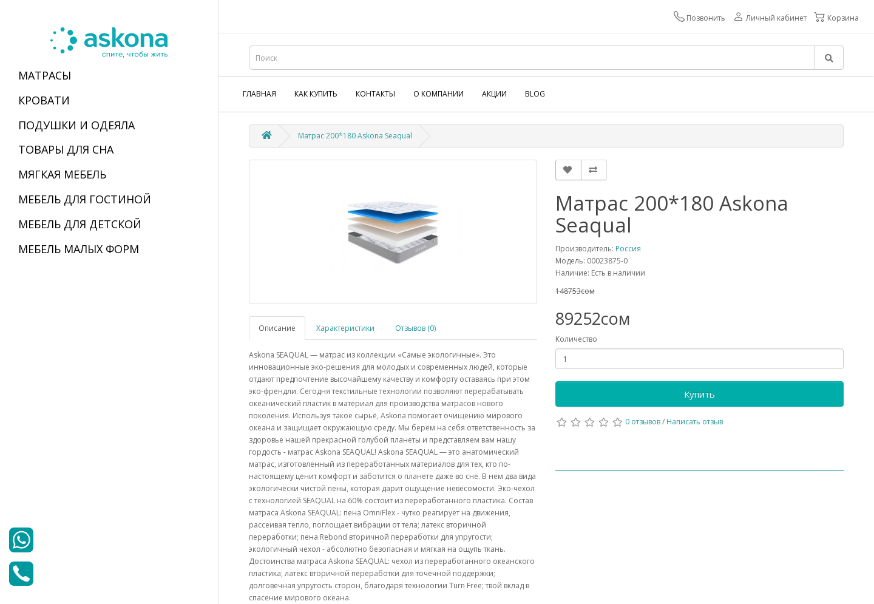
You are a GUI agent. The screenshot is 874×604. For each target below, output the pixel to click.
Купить (699, 394)
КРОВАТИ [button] (44, 100)
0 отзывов (642, 421)
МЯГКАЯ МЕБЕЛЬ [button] (62, 174)
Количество (576, 339)
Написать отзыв (694, 421)
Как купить (315, 94)
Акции (494, 94)
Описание (277, 328)
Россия (628, 248)
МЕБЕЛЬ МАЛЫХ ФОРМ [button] (78, 249)
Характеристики (345, 328)
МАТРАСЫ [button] (44, 75)
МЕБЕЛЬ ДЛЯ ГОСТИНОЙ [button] (84, 199)
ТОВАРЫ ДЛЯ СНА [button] (65, 149)
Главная (259, 94)
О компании (438, 94)
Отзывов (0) (415, 328)
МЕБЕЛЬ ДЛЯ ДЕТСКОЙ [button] (79, 224)
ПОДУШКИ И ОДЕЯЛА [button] (76, 125)
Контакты (375, 94)
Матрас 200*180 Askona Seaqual (355, 136)
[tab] (109, 76)
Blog (535, 94)
